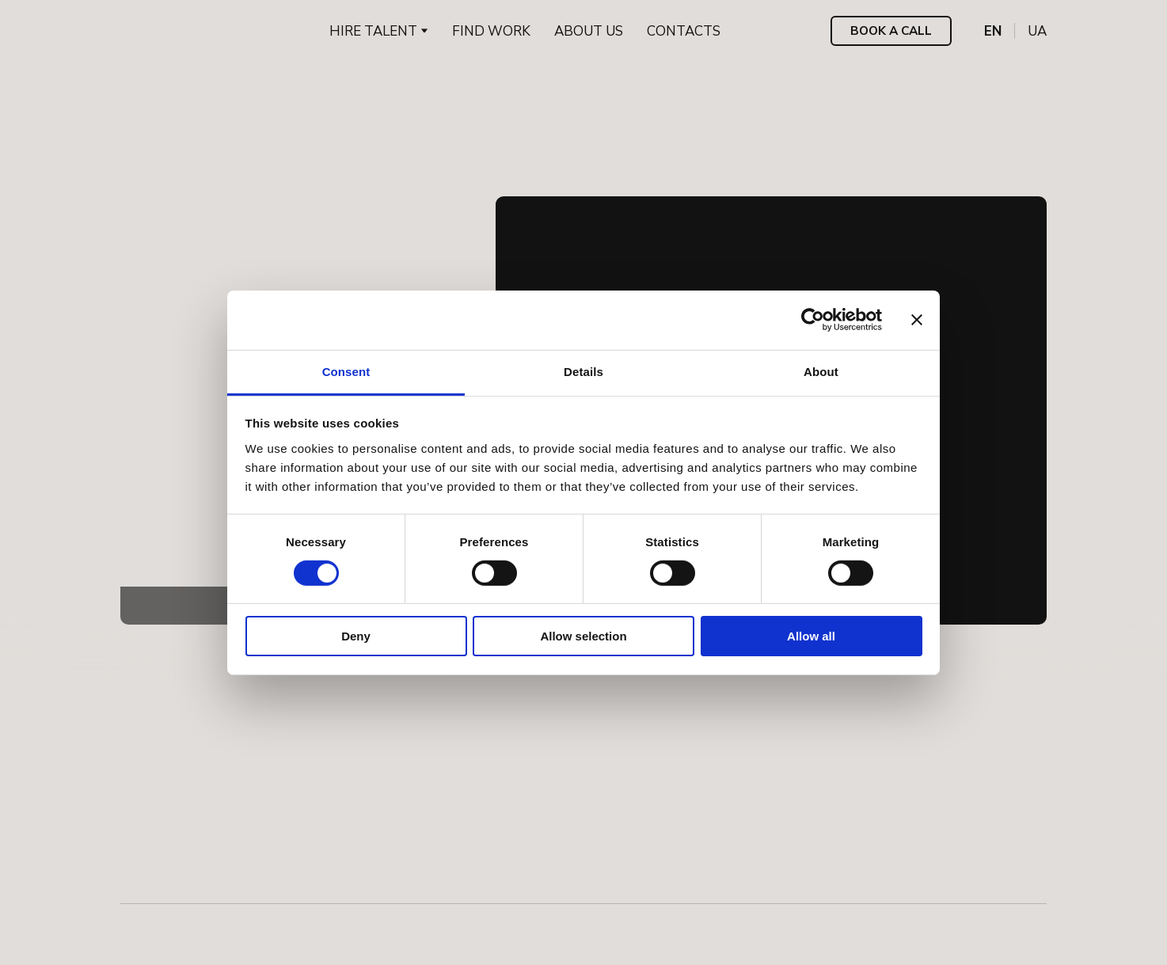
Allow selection (583, 636)
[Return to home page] (167, 31)
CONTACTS (683, 31)
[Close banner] (916, 319)
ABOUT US (588, 31)
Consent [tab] (346, 371)
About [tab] (821, 371)
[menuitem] (993, 31)
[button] (891, 31)
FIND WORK (491, 31)
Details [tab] (583, 371)
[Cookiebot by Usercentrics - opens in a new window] (812, 320)
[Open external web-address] (186, 925)
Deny (356, 636)
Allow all (811, 636)
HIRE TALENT (373, 31)
